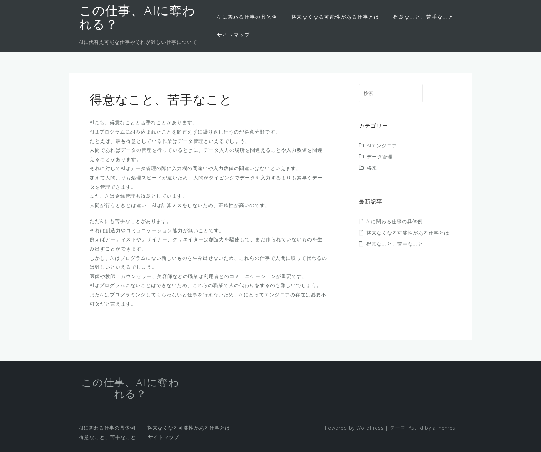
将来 (372, 168)
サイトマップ (233, 34)
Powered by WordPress (354, 427)
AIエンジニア (382, 145)
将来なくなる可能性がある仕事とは (335, 16)
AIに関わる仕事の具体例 (247, 16)
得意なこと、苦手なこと (423, 16)
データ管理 (380, 156)
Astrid (416, 427)
